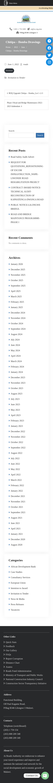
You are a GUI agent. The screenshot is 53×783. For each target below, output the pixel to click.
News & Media (18, 599)
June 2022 (15, 464)
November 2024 (18, 318)
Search (11, 131)
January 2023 (17, 426)
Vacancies (15, 610)
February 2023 (17, 420)
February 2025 (17, 302)
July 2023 (15, 399)
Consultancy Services (20, 577)
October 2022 (17, 442)
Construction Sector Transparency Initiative (26, 683)
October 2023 (17, 388)
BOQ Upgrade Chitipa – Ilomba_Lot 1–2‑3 (26, 93)
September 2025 (18, 285)
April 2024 (16, 356)
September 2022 (18, 447)
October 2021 (17, 507)
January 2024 (17, 372)
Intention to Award (19, 588)
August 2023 (16, 393)
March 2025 (16, 296)
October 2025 (17, 280)
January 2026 (17, 264)
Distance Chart (13, 663)
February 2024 (17, 366)
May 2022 (15, 469)
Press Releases (17, 604)
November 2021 (18, 501)
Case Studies (16, 572)
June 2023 (15, 404)
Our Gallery (11, 650)
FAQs (8, 654)
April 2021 (16, 528)
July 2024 (15, 339)
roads (25, 64)
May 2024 (15, 350)
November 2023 (18, 383)
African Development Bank (23, 566)
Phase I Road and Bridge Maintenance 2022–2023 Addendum (25, 104)
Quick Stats (11, 642)
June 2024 (15, 345)
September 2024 (18, 329)
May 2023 (15, 410)
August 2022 (16, 453)
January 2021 (17, 534)
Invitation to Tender (16, 78)
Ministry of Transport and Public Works (24, 675)
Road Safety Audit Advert (22, 157)
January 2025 (17, 307)
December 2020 (18, 539)
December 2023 (18, 377)
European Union (18, 583)
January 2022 (17, 491)
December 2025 (18, 269)
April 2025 (16, 291)
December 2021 (18, 496)
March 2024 (16, 361)
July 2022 (15, 458)
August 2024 (16, 334)
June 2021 (15, 523)
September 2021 (18, 512)
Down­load (9, 70)
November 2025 (18, 275)
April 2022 (16, 474)
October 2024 (17, 323)
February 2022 (17, 485)
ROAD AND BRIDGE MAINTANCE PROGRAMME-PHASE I (25, 218)
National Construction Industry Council (24, 679)
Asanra (9, 667)
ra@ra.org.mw (36, 29)
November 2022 (18, 437)
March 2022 (16, 480)
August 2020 (16, 545)
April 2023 (16, 415)
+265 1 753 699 (19, 29)
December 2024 (18, 312)
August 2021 (16, 518)
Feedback (10, 646)
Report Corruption (14, 658)
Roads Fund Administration (18, 671)
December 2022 (18, 431)
